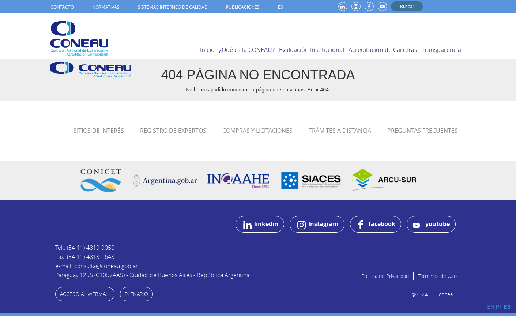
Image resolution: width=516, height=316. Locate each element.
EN (490, 307)
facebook (376, 225)
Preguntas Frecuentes (422, 131)
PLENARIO (136, 293)
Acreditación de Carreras (383, 50)
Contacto (62, 7)
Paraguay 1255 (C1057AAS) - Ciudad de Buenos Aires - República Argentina (152, 275)
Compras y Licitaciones (257, 131)
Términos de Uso (437, 275)
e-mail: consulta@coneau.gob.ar (96, 266)
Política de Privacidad (385, 275)
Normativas (106, 7)
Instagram (318, 225)
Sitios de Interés (99, 131)
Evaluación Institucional (311, 50)
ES (280, 7)
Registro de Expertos (173, 131)
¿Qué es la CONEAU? (247, 50)
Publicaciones (243, 7)
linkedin (260, 225)
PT (499, 307)
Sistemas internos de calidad (173, 7)
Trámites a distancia (340, 131)
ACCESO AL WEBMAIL (85, 293)
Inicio (207, 50)
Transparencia (441, 50)
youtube (431, 224)
